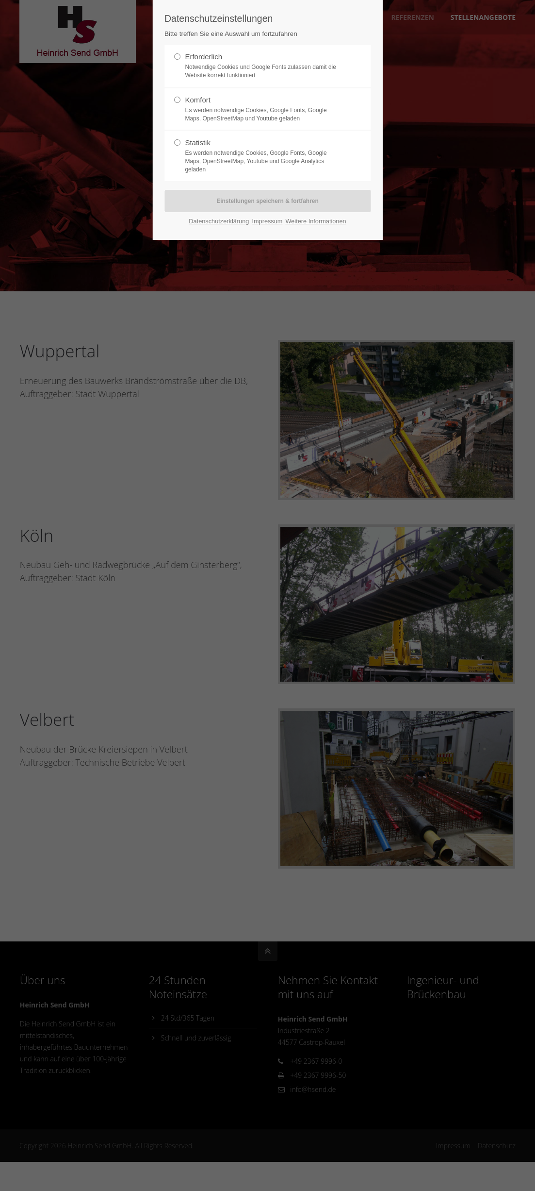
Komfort (263, 109)
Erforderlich (263, 66)
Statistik (263, 155)
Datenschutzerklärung (219, 221)
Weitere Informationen (315, 221)
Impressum (267, 221)
